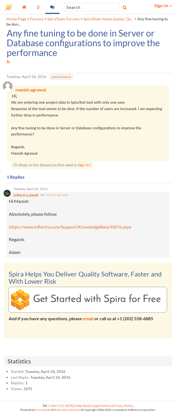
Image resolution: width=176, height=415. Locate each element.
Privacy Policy (123, 406)
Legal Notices (101, 406)
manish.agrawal (56, 195)
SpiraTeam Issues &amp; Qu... (108, 19)
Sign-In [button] (163, 5)
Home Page (16, 19)
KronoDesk (43, 409)
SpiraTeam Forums (63, 19)
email (88, 318)
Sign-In (83, 165)
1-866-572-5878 (60, 406)
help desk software (67, 409)
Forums (36, 19)
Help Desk (82, 406)
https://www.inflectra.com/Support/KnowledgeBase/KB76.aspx (70, 226)
